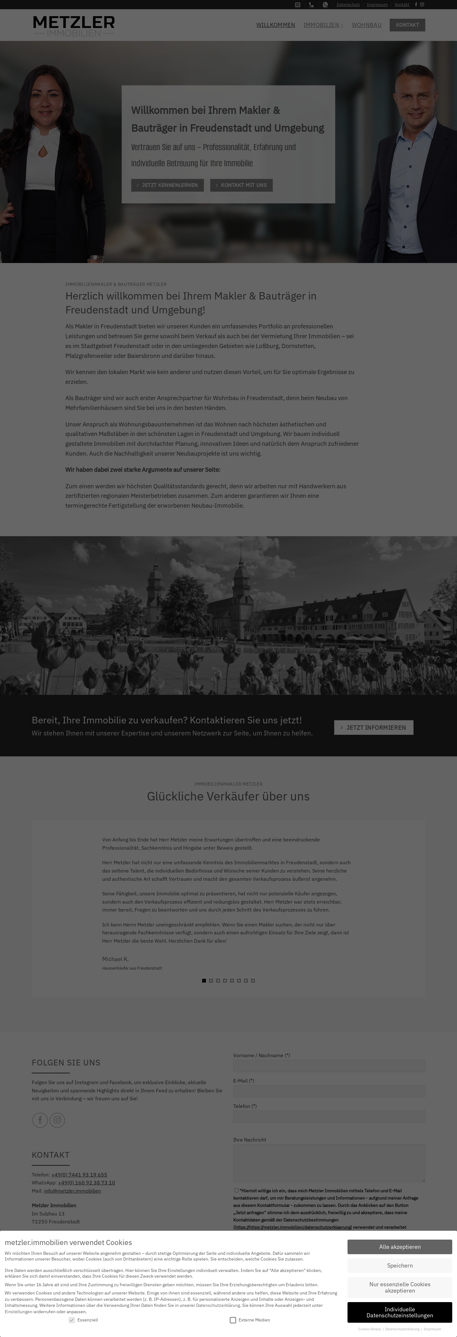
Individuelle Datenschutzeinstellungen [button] (400, 1312)
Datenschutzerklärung (218, 1305)
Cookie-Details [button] (370, 1329)
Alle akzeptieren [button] (400, 1246)
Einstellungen (18, 1311)
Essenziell (83, 1320)
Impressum (432, 1329)
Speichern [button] (400, 1265)
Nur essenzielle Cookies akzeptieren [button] (400, 1287)
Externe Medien (250, 1320)
